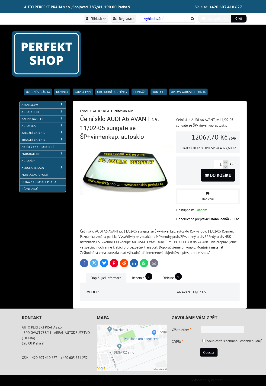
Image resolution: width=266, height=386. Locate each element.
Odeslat (208, 352)
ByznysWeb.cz (234, 380)
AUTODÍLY (28, 161)
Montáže (139, 92)
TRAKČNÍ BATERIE (44, 139)
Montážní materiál (209, 247)
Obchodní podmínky (112, 92)
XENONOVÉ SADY (44, 167)
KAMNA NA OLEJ (44, 118)
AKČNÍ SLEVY (44, 104)
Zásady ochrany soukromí (69, 379)
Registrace (123, 18)
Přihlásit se (96, 18)
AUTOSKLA (44, 125)
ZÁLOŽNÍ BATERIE (44, 132)
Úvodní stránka (38, 92)
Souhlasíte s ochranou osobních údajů (235, 340)
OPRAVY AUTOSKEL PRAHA (188, 92)
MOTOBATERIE (44, 153)
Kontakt (158, 92)
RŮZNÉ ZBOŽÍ (30, 189)
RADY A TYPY (82, 92)
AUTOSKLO (140, 241)
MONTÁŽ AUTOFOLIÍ (35, 175)
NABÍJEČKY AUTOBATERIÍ (38, 147)
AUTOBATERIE (44, 111)
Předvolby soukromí (33, 379)
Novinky (62, 92)
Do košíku (218, 175)
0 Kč (238, 18)
